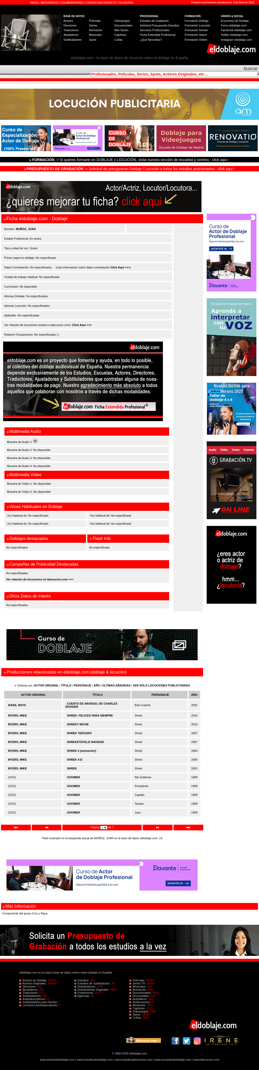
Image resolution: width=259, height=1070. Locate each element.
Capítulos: (138, 1008)
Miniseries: (138, 1005)
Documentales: (141, 992)
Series (93, 25)
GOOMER (73, 777)
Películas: (138, 980)
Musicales (95, 34)
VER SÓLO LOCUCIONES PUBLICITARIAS (161, 685)
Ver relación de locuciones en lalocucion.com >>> (40, 579)
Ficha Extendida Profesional (157, 34)
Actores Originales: (33, 983)
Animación (95, 30)
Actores (68, 20)
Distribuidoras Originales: (92, 989)
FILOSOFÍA (126, 2)
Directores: (28, 986)
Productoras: (85, 992)
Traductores (70, 30)
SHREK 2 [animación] (81, 750)
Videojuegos (122, 20)
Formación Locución (197, 25)
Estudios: (82, 980)
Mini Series (121, 30)
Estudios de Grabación (154, 20)
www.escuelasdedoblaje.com (173, 1059)
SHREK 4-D (74, 759)
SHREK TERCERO (79, 733)
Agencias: (83, 995)
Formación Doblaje (196, 20)
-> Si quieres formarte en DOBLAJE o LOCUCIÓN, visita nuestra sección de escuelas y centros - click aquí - (130, 160)
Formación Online (196, 39)
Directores (69, 25)
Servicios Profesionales (154, 30)
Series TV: (138, 983)
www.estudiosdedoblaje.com (95, 1059)
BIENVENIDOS (50, 2)
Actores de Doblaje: (33, 980)
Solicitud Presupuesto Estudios (159, 25)
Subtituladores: (30, 995)
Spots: (135, 1014)
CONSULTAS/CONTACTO (101, 2)
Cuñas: (136, 1017)
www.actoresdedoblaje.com (57, 1059)
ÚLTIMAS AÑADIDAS (116, 685)
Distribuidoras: (86, 986)
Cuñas (118, 39)
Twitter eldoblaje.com (234, 34)
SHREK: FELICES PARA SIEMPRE (90, 715)
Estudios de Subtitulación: (93, 983)
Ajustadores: (29, 989)
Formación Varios (196, 34)
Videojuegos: (140, 1011)
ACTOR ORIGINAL (46, 685)
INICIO (34, 2)
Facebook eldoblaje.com (236, 30)
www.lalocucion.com (206, 1059)
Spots (92, 39)
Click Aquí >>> (120, 267)
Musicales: (138, 986)
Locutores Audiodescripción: (39, 1005)
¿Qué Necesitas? (151, 39)
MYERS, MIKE (17, 715)
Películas (95, 20)
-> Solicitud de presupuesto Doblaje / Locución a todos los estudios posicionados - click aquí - (129, 169)
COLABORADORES (72, 2)
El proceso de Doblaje (235, 20)
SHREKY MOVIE (78, 724)
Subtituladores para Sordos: (39, 1002)
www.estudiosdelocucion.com (133, 1059)
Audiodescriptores (32, 998)
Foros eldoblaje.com (234, 25)
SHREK (72, 768)
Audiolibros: (139, 998)
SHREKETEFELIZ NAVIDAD (85, 742)
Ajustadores (70, 34)
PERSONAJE (82, 685)
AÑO (96, 685)
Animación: (138, 989)
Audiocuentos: (140, 1002)
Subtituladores (72, 39)
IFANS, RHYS (17, 705)
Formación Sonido (196, 30)
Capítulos (120, 34)
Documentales (123, 25)
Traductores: (29, 992)
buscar (251, 68)
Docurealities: (140, 995)
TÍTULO (66, 685)
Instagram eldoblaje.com (236, 39)
